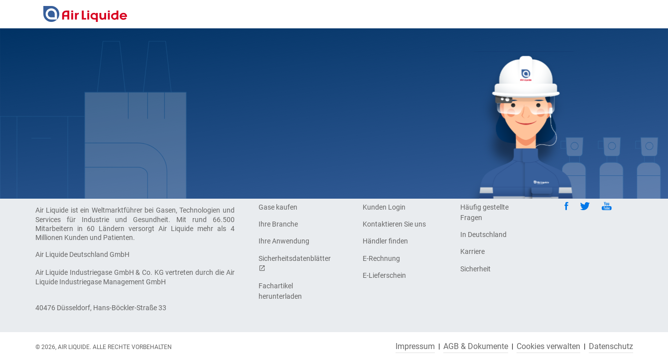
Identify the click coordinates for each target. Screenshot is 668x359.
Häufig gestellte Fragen (484, 212)
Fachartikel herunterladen (280, 291)
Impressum (415, 347)
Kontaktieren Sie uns (394, 224)
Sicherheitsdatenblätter (293, 263)
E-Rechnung (381, 258)
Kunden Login (384, 207)
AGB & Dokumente (475, 347)
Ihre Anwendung (284, 241)
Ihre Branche (278, 224)
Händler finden (385, 241)
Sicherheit (475, 269)
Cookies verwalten (548, 347)
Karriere (472, 251)
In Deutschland (483, 235)
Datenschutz (611, 347)
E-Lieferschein (384, 275)
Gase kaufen (278, 207)
